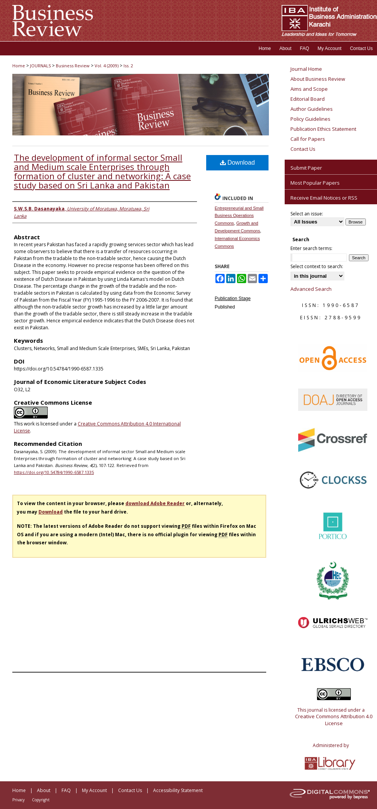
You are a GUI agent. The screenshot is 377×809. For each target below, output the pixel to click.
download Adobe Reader (155, 503)
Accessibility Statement (178, 790)
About (43, 790)
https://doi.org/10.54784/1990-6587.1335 (54, 472)
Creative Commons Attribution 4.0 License (333, 720)
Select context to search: (316, 266)
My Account (94, 790)
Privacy (18, 799)
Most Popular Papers (315, 182)
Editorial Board (307, 98)
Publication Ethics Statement (323, 128)
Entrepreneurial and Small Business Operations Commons (239, 216)
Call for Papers (307, 138)
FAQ (66, 790)
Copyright (41, 799)
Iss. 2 (128, 65)
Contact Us (302, 148)
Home (18, 65)
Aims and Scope (309, 88)
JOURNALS (40, 65)
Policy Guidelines (310, 118)
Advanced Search (311, 288)
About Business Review (317, 78)
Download (237, 162)
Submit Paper (306, 167)
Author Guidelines (311, 108)
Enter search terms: (311, 248)
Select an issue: (306, 213)
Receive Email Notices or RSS (323, 197)
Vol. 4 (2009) (106, 65)
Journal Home (306, 68)
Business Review (73, 65)
